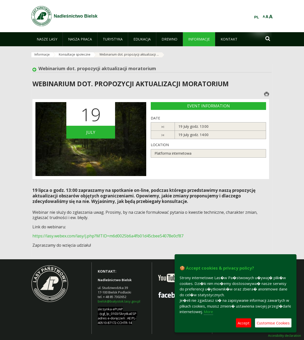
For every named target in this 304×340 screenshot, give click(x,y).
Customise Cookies (273, 322)
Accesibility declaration (284, 335)
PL (256, 17)
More (208, 311)
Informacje (42, 54)
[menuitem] (47, 39)
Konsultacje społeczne (74, 54)
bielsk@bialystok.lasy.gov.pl (119, 301)
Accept (243, 322)
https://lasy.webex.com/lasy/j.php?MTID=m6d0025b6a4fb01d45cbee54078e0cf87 (107, 236)
